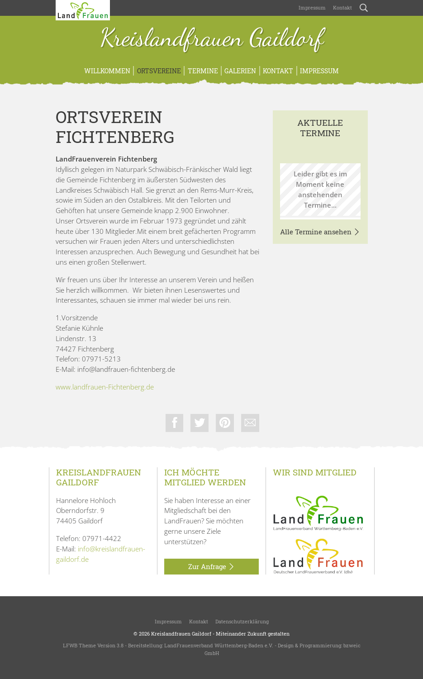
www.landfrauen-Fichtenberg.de (105, 386)
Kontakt (342, 7)
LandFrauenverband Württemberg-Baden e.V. (218, 645)
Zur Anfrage (211, 567)
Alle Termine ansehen (320, 232)
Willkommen (107, 70)
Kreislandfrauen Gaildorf (211, 38)
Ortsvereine (159, 70)
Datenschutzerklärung (242, 621)
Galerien (240, 70)
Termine (203, 70)
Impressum (312, 7)
